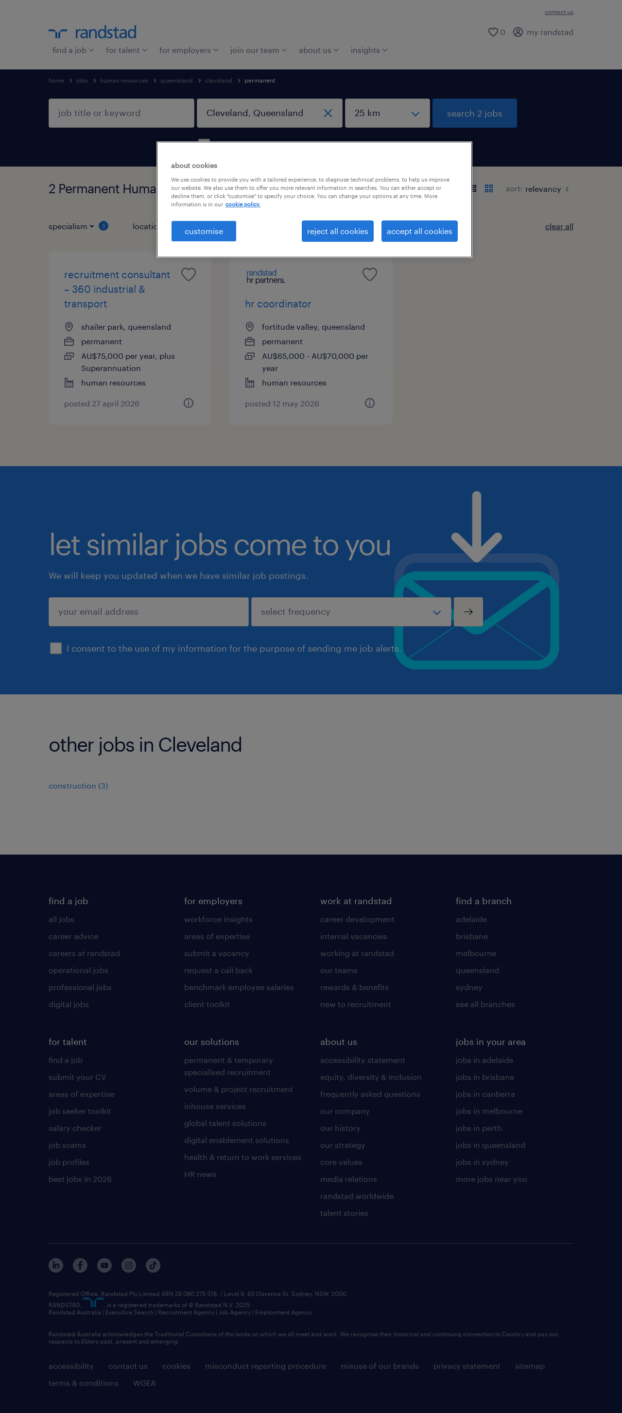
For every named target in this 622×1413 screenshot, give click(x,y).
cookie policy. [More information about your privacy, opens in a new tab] (242, 204)
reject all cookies (337, 231)
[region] (314, 199)
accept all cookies (419, 231)
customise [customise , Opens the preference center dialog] (204, 231)
